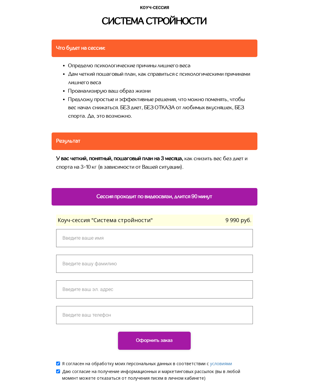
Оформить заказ (154, 340)
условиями (221, 363)
